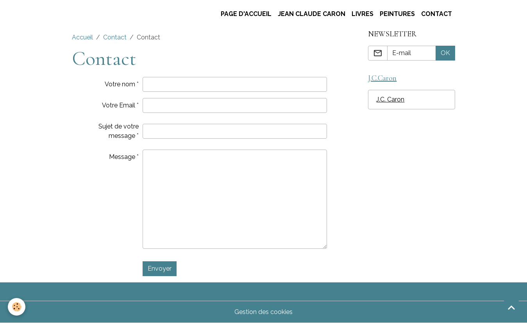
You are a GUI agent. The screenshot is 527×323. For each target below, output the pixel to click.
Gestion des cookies (263, 312)
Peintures (397, 14)
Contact (436, 14)
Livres (362, 14)
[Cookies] (16, 307)
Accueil (82, 37)
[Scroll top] (511, 307)
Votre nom (120, 84)
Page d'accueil (246, 14)
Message (122, 157)
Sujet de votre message (118, 131)
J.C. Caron (390, 99)
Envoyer (159, 268)
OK (445, 53)
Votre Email (118, 105)
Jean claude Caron (311, 14)
